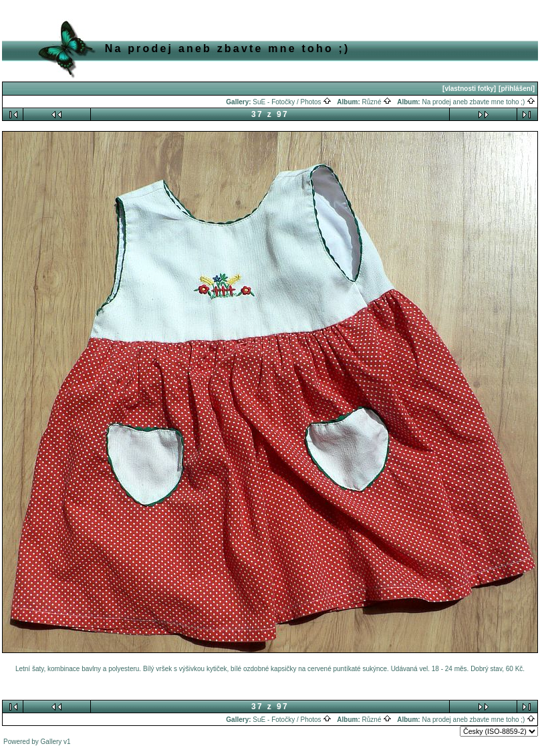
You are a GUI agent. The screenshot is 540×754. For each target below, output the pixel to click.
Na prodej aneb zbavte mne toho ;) (478, 102)
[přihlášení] (517, 88)
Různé (377, 102)
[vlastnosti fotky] (469, 88)
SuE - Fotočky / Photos (292, 102)
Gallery (51, 741)
